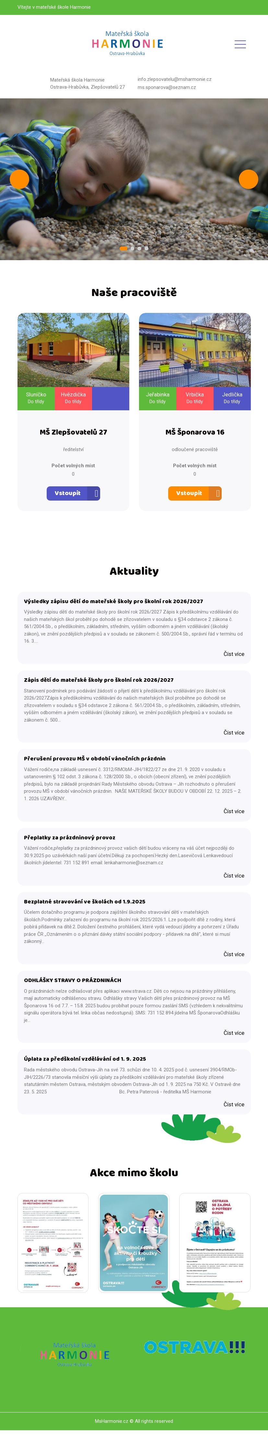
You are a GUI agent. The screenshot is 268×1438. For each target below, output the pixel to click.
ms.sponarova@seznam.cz (167, 87)
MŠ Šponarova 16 (195, 434)
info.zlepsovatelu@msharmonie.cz (175, 79)
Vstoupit (68, 495)
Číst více (234, 656)
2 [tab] (132, 248)
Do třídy (36, 402)
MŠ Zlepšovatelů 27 (73, 434)
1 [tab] (124, 248)
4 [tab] (145, 248)
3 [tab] (139, 248)
